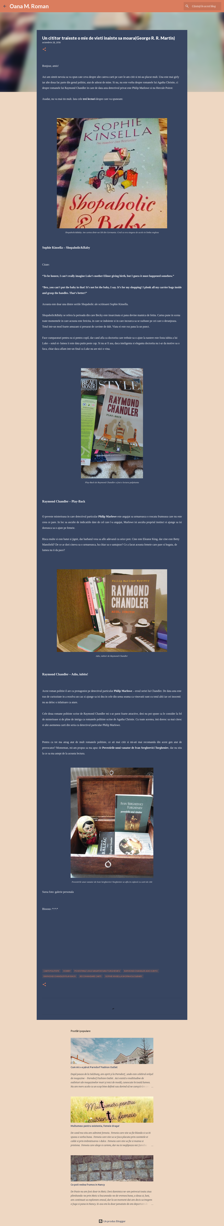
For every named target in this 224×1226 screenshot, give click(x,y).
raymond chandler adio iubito (141, 971)
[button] (44, 49)
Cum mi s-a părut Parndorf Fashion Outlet (94, 1067)
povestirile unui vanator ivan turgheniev (97, 971)
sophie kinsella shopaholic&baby (123, 976)
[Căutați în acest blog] (203, 6)
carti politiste (51, 971)
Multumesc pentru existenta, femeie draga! (95, 1126)
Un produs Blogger (112, 1221)
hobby (66, 971)
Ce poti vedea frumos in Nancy (88, 1184)
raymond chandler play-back (60, 976)
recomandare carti (90, 976)
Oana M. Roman (29, 6)
